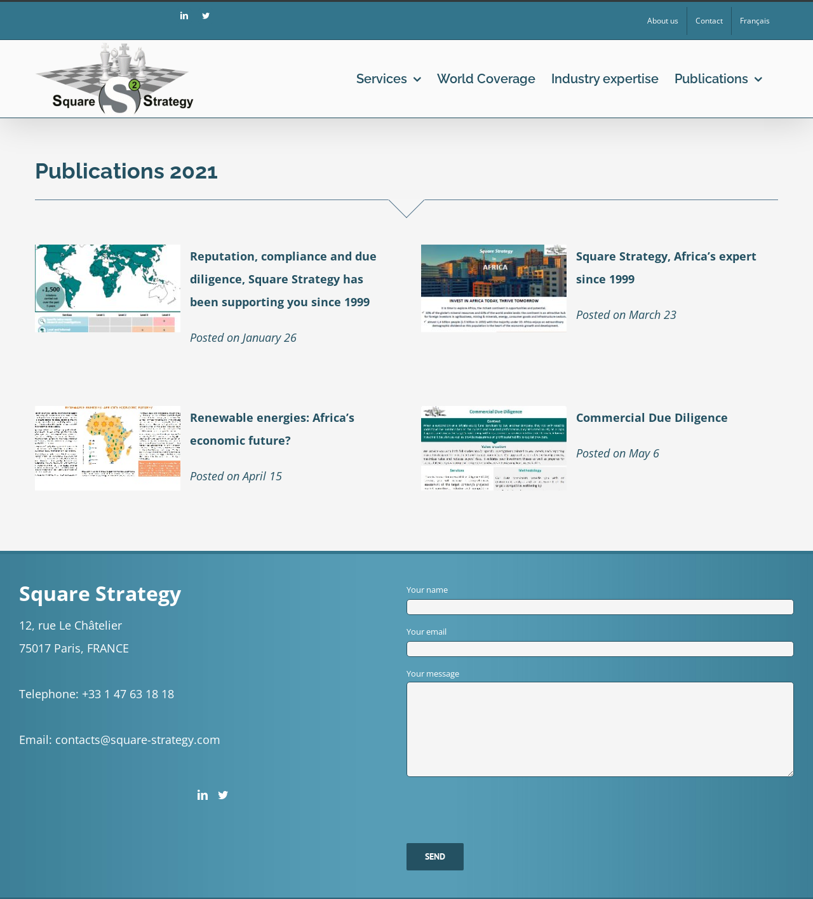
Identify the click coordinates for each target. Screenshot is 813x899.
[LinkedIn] (203, 795)
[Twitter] (223, 795)
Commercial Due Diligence (652, 417)
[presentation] (503, 802)
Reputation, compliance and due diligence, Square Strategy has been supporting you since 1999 (283, 278)
